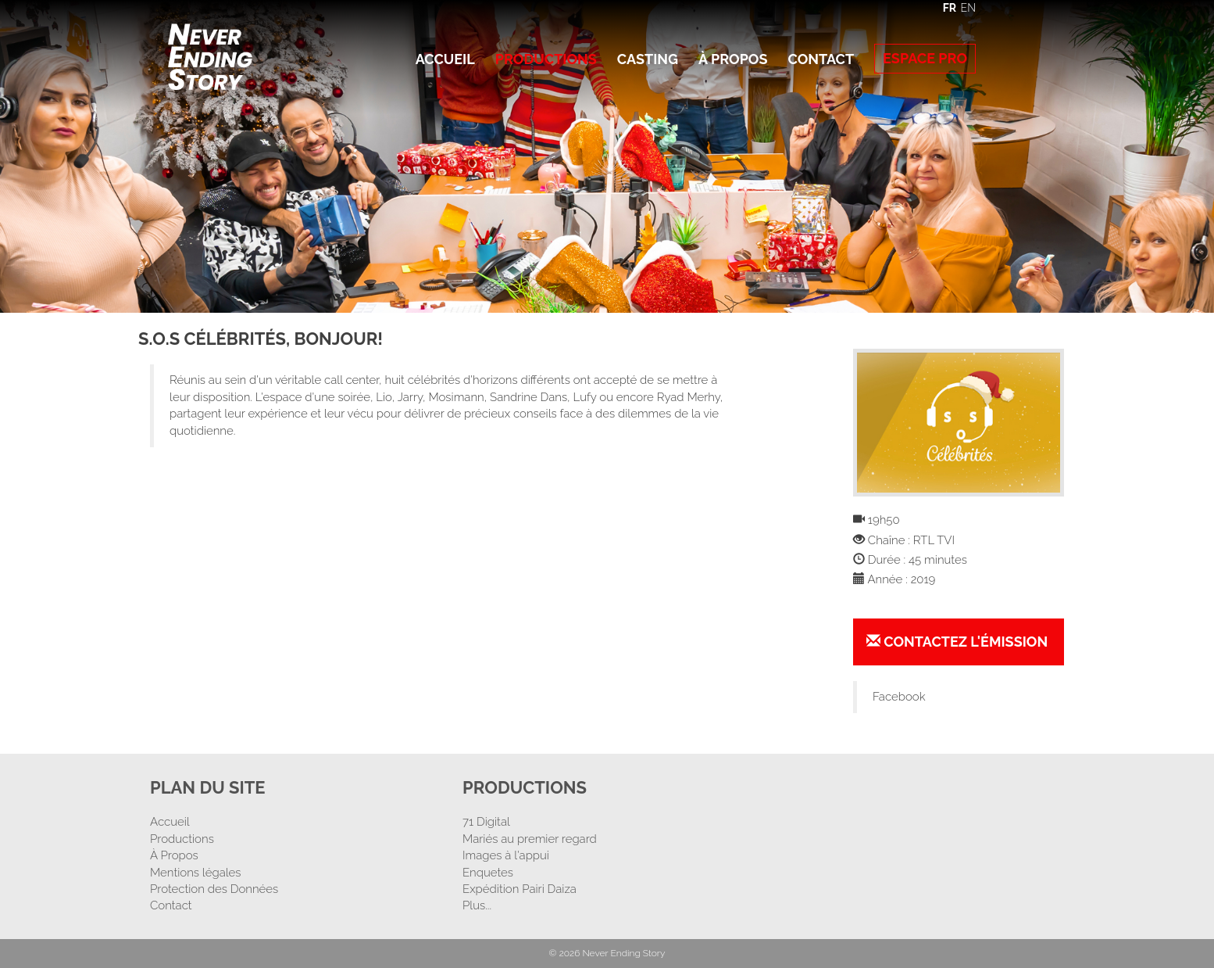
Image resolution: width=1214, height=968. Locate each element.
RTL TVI (934, 540)
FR (949, 8)
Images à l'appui (505, 855)
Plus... (476, 905)
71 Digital (486, 822)
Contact (820, 59)
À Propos (732, 59)
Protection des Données (214, 889)
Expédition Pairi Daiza (519, 889)
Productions (546, 59)
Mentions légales (195, 873)
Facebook (899, 697)
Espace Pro (925, 58)
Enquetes (487, 873)
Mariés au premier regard (529, 839)
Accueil (445, 59)
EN (968, 8)
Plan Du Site (208, 787)
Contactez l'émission (957, 641)
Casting (647, 59)
